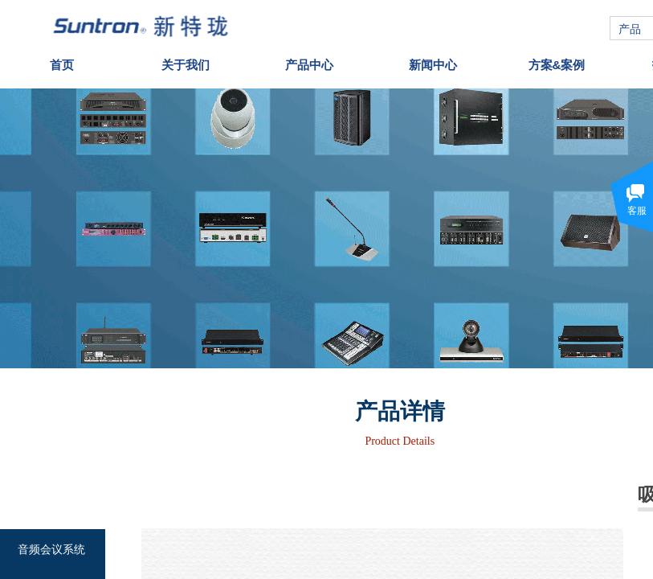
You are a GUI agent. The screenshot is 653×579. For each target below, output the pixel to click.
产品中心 (309, 61)
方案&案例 (557, 61)
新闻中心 (433, 61)
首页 (62, 61)
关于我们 (185, 61)
